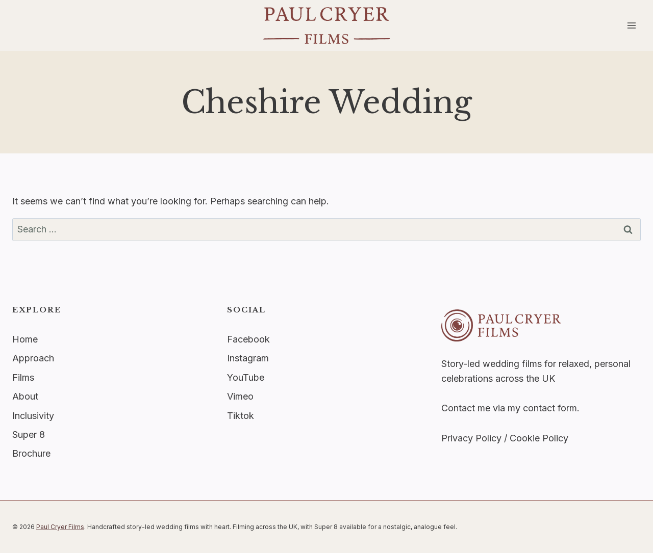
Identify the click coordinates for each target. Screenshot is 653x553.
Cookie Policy (539, 438)
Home (25, 339)
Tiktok (240, 415)
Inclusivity (33, 415)
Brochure (31, 453)
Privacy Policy (471, 438)
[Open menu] (631, 25)
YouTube (245, 377)
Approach (33, 358)
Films (23, 377)
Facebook (248, 339)
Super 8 (28, 434)
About (25, 396)
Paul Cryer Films (60, 527)
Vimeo (240, 396)
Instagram (248, 358)
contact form (550, 408)
